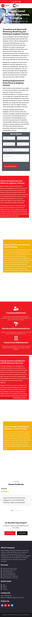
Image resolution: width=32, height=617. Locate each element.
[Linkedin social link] (18, 2)
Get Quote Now (10, 166)
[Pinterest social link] (16, 2)
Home (5, 21)
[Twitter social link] (14, 2)
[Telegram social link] (20, 2)
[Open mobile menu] (5, 5)
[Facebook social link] (12, 2)
